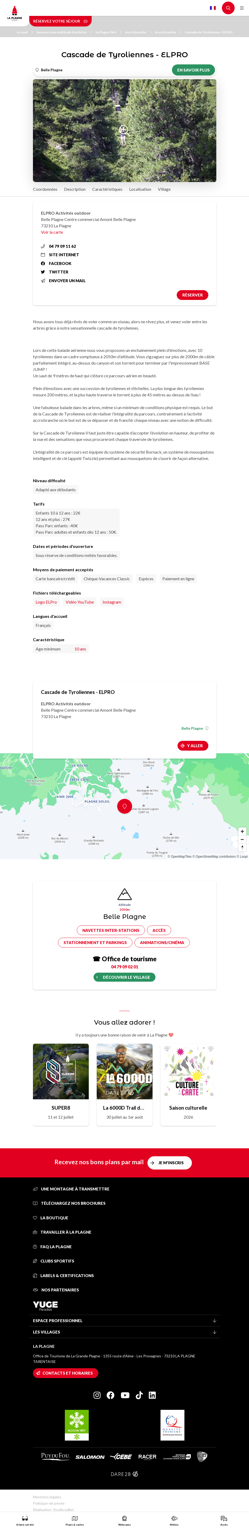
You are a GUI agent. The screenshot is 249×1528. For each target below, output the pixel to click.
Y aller (195, 745)
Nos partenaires (56, 1289)
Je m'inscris (171, 1162)
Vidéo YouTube (80, 601)
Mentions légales (47, 1497)
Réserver (192, 295)
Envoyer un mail (63, 280)
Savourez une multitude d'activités (64, 32)
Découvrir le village (126, 977)
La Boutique (50, 1217)
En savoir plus (193, 70)
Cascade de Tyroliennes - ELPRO (209, 32)
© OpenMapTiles (180, 856)
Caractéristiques (107, 189)
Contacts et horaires (68, 1373)
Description (75, 189)
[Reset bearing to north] (242, 847)
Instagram (112, 601)
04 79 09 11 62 (58, 246)
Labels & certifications (63, 1275)
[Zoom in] (242, 831)
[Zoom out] (242, 839)
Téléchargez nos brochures (69, 1203)
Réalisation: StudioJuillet (53, 1509)
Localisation (140, 189)
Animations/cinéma (162, 942)
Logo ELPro (46, 601)
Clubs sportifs (53, 1261)
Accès (159, 930)
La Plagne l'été (109, 32)
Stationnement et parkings (95, 942)
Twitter (54, 271)
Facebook (56, 263)
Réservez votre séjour (60, 21)
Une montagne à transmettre (71, 1188)
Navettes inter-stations (110, 930)
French (213, 8)
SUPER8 (61, 1108)
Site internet (60, 254)
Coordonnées (45, 189)
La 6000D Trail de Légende (124, 1108)
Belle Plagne (195, 728)
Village (164, 189)
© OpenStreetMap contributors (214, 856)
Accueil (25, 32)
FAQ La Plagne (52, 1246)
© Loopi (242, 856)
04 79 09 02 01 (124, 966)
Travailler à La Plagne (62, 1232)
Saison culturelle (188, 1108)
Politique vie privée (49, 1503)
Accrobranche (138, 32)
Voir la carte (52, 231)
